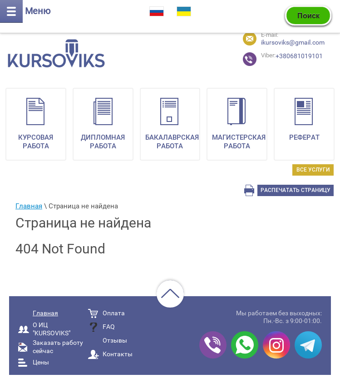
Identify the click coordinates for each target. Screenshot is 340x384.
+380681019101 (268, 58)
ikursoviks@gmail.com (293, 42)
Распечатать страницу (295, 190)
